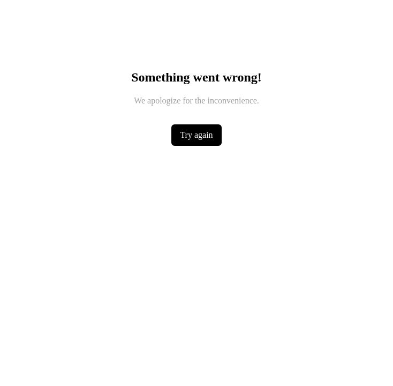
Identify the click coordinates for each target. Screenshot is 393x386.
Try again (196, 134)
